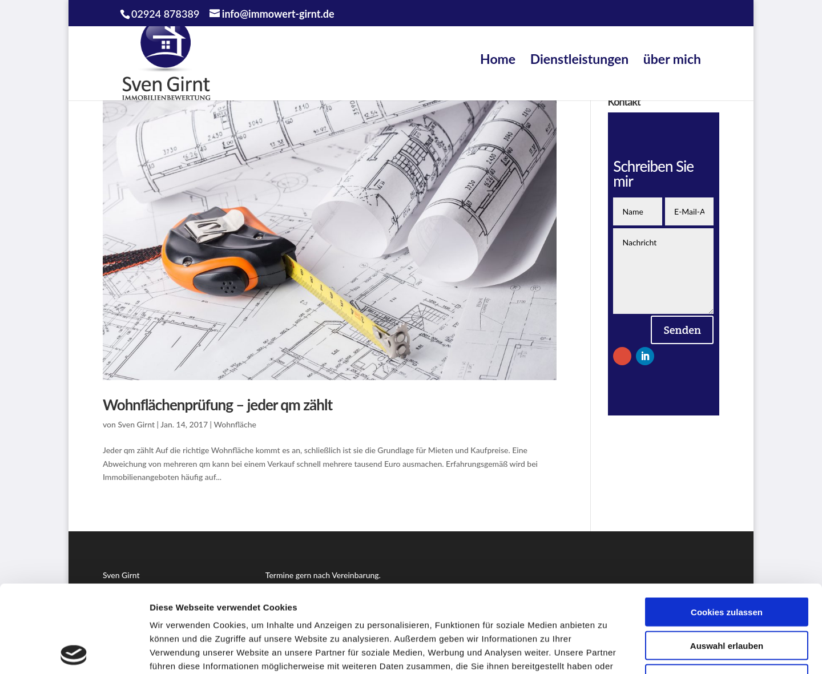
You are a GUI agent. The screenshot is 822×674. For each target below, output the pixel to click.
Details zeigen (607, 651)
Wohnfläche (235, 424)
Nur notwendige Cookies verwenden (726, 596)
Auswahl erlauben (726, 558)
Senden (682, 329)
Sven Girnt (136, 424)
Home (497, 59)
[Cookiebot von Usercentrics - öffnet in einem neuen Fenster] (74, 651)
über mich (672, 59)
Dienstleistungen (579, 59)
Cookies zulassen (727, 525)
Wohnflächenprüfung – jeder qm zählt (217, 404)
